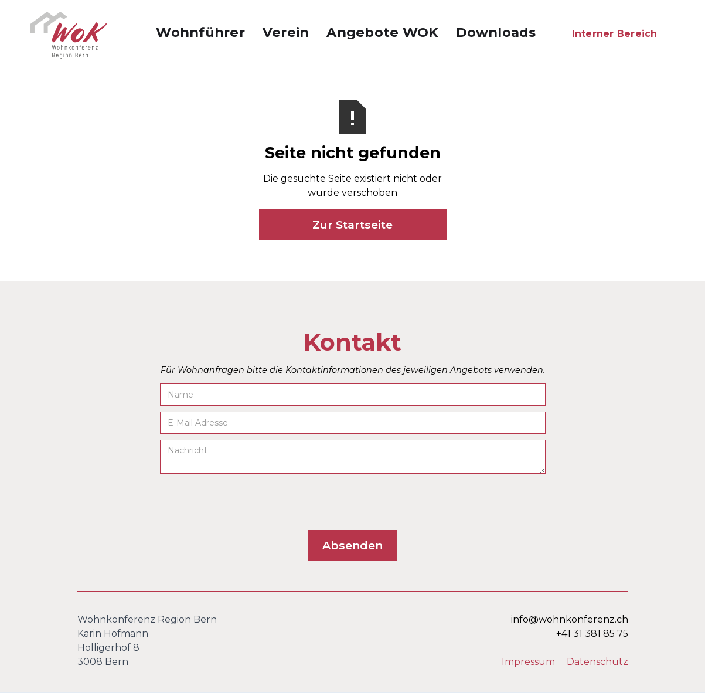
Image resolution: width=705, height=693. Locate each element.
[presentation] (249, 502)
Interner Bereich (615, 33)
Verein (286, 32)
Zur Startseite (352, 225)
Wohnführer (200, 32)
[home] (68, 35)
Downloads (496, 32)
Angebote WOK (382, 32)
